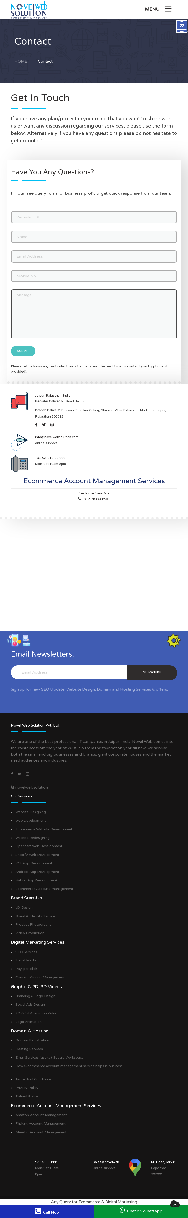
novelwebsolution (29, 787)
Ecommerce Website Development (43, 829)
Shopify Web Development (37, 855)
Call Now (47, 1211)
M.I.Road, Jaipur (163, 1162)
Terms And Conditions (33, 1079)
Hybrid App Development (36, 880)
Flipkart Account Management (40, 1124)
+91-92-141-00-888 (50, 458)
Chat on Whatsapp (141, 1210)
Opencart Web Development (38, 846)
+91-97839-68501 (96, 499)
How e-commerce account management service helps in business (69, 1066)
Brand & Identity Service (35, 916)
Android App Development (37, 872)
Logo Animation (28, 1022)
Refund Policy (26, 1096)
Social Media (25, 960)
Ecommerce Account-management (44, 889)
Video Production (29, 933)
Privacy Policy (26, 1088)
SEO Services (26, 952)
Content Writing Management (40, 977)
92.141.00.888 (46, 1162)
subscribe (152, 672)
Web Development (30, 821)
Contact (45, 61)
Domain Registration (32, 1040)
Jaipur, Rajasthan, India (52, 396)
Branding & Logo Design (35, 996)
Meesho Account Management (41, 1132)
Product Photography (33, 925)
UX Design (24, 908)
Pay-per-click (26, 969)
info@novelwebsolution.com (56, 437)
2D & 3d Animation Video (36, 1013)
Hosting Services (29, 1049)
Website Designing (30, 812)
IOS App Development (33, 863)
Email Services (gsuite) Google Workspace (49, 1058)
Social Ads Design (30, 1005)
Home (20, 61)
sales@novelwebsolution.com (116, 1162)
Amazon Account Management (41, 1115)
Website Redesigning (32, 838)
